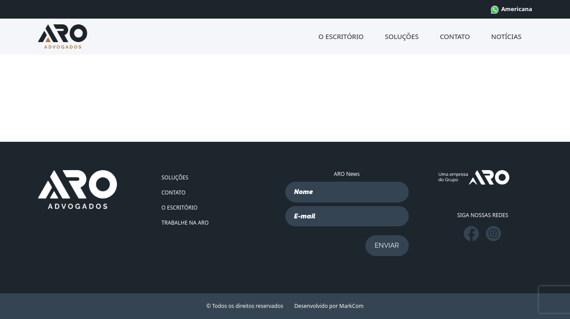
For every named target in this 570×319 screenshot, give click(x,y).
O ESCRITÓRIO (341, 36)
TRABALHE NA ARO (185, 222)
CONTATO (455, 36)
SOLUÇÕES (402, 36)
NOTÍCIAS (506, 36)
